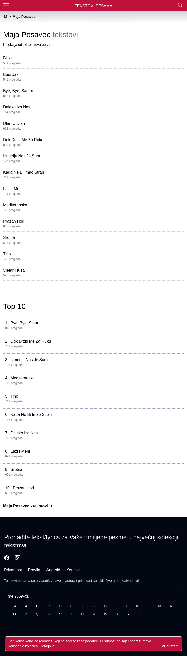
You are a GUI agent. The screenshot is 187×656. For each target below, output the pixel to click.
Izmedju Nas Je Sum (21, 156)
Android (53, 570)
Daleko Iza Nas (16, 107)
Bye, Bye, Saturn (18, 91)
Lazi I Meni (12, 189)
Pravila (34, 570)
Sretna (9, 237)
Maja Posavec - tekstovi (26, 506)
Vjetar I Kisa (14, 270)
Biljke (8, 58)
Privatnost (13, 570)
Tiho (7, 254)
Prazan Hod (13, 221)
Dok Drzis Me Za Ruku (23, 140)
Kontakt (73, 570)
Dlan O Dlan (14, 123)
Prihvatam (170, 646)
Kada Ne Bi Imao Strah (23, 172)
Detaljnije (47, 646)
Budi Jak (10, 74)
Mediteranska (15, 205)
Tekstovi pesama (17, 581)
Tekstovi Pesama (93, 6)
